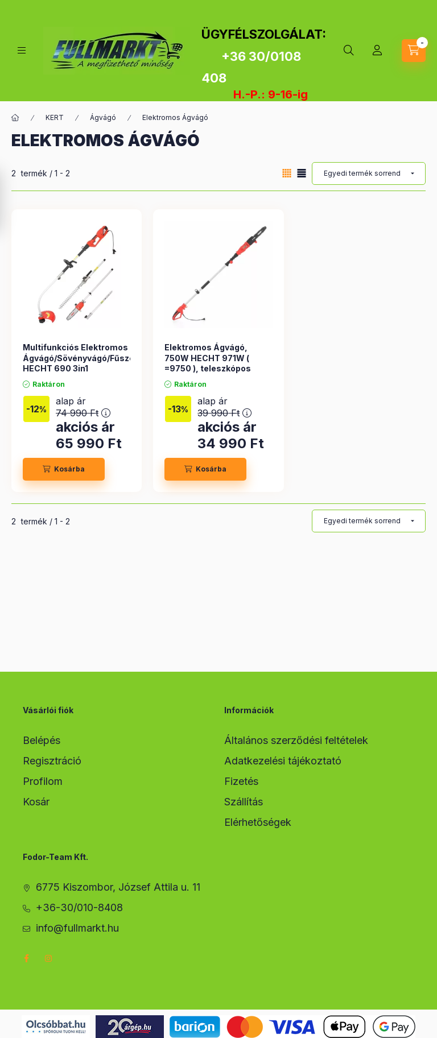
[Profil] (377, 50)
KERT (55, 117)
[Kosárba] (64, 469)
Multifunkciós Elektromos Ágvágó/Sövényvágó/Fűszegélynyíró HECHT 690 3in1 (97, 357)
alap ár (83, 407)
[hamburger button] (21, 50)
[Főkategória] (15, 118)
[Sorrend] (369, 173)
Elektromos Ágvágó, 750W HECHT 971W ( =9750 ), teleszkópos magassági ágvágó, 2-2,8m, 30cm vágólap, (210, 368)
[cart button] (414, 50)
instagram (49, 958)
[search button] (348, 50)
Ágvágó (103, 117)
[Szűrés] (11, 201)
